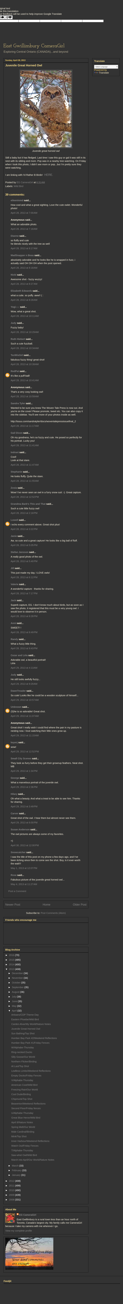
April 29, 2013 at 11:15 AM (25, 735)
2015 (12, 959)
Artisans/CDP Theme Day (25, 1014)
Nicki (13, 274)
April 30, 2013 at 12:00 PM (25, 845)
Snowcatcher (18, 852)
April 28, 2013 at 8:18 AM (24, 267)
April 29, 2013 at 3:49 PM (24, 806)
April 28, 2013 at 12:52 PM (25, 497)
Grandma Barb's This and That (28, 504)
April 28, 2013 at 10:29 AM (25, 332)
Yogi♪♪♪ (15, 307)
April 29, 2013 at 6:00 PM (24, 822)
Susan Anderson (20, 829)
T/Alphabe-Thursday (22, 1150)
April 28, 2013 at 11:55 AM (25, 481)
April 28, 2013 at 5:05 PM (24, 545)
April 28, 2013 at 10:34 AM (25, 348)
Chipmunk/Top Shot (21, 1099)
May (14, 1006)
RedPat (15, 371)
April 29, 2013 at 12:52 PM (25, 751)
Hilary (14, 794)
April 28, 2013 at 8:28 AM (24, 300)
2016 (12, 955)
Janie (14, 536)
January (16, 1175)
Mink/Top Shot (19, 1136)
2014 (12, 964)
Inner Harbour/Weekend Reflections (30, 1141)
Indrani (15, 452)
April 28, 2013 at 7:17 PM (24, 593)
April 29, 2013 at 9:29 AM (24, 684)
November (18, 978)
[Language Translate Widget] (106, 67)
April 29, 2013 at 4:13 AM (24, 667)
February (17, 1170)
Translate (101, 72)
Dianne (15, 236)
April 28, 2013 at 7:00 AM (24, 213)
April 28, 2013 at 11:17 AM (25, 426)
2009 (12, 1195)
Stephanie (16, 471)
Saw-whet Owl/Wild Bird (24, 1155)
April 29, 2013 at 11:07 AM (25, 716)
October (16, 982)
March (15, 1165)
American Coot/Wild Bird (24, 1085)
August (16, 992)
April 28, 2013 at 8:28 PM (24, 616)
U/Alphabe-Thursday (22, 1113)
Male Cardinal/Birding (22, 1131)
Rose (14, 875)
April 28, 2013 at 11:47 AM (25, 464)
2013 (12, 969)
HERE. (48, 174)
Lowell (14, 520)
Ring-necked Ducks (21, 1052)
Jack (13, 600)
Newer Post (12, 904)
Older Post (79, 904)
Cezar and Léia (19, 655)
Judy (13, 323)
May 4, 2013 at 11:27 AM (24, 884)
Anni (14, 623)
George (15, 778)
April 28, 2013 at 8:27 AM (24, 284)
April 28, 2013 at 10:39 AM (25, 364)
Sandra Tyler (18, 403)
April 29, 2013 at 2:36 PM (24, 787)
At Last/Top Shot (20, 1066)
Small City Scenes (21, 758)
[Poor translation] (9, 17)
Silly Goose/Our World (23, 1057)
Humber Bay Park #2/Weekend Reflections (34, 1038)
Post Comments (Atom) (53, 913)
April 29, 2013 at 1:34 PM (24, 771)
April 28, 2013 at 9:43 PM (24, 648)
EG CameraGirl (27, 1215)
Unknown (16, 707)
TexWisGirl (17, 355)
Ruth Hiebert (18, 339)
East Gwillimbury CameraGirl (34, 46)
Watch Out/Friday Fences (24, 1145)
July (14, 996)
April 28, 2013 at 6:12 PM (24, 577)
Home (46, 904)
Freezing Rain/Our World (24, 1089)
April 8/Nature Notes (22, 1122)
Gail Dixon (17, 433)
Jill (12, 568)
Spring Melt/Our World (23, 1127)
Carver (14, 813)
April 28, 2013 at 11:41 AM (25, 445)
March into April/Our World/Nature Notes (32, 1159)
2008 (12, 1199)
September (18, 987)
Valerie (14, 584)
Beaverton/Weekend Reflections (28, 1103)
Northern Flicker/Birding (24, 1061)
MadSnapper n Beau (22, 255)
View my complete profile (18, 1230)
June (15, 1001)
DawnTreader (18, 690)
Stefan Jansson (19, 552)
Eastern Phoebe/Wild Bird (25, 1019)
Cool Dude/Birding (21, 1094)
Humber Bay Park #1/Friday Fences (30, 1042)
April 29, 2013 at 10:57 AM (25, 700)
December (18, 973)
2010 (12, 1190)
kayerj (14, 742)
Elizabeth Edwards (21, 290)
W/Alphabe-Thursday (22, 1047)
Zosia (14, 487)
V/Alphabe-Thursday (22, 1080)
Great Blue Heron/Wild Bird (25, 1117)
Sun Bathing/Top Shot (22, 1033)
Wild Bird (18, 186)
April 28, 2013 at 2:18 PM (24, 513)
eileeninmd (17, 200)
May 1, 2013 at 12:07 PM (24, 868)
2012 (12, 1181)
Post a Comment (17, 891)
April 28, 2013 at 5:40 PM (24, 561)
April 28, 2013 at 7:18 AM (24, 229)
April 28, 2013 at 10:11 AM (25, 316)
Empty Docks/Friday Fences (26, 1075)
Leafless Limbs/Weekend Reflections (31, 1071)
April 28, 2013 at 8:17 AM (24, 248)
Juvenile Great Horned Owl (25, 1028)
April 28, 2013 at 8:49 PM (24, 632)
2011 (12, 1185)
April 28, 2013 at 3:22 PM (24, 529)
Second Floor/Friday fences (26, 1108)
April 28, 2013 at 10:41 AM (25, 380)
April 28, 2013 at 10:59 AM (25, 396)
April (14, 1010)
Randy (14, 639)
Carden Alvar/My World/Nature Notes (31, 1024)
